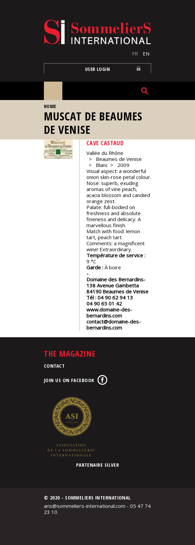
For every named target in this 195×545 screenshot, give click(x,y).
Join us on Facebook (69, 380)
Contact (54, 365)
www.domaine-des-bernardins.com (109, 312)
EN (146, 53)
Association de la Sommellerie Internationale (70, 426)
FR (135, 53)
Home (50, 106)
